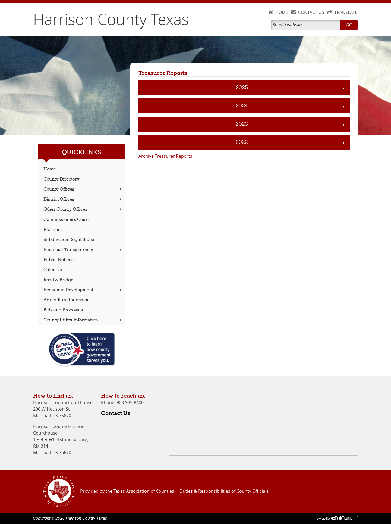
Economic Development (83, 290)
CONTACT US (311, 12)
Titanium (343, 518)
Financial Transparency (83, 250)
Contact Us (115, 413)
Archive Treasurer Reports (165, 156)
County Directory (61, 179)
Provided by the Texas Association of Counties (127, 491)
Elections (53, 229)
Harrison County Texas (111, 19)
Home (49, 169)
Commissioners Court (66, 219)
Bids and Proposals (63, 310)
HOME (281, 12)
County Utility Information (83, 320)
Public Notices (58, 260)
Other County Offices (83, 209)
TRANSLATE (345, 12)
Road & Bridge (58, 280)
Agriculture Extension (66, 300)
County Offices (83, 189)
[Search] (307, 25)
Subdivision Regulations (68, 240)
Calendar (53, 270)
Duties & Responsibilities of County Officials (224, 491)
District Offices (83, 199)
